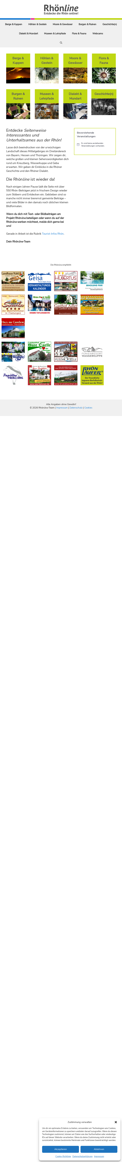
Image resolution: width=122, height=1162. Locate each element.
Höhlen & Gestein (37, 24)
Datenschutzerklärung (82, 1156)
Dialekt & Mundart (28, 33)
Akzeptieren (60, 1149)
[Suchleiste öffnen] (61, 42)
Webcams (97, 33)
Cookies (88, 407)
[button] (115, 1122)
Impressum (99, 1156)
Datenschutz (76, 407)
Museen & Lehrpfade (55, 33)
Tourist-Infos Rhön (53, 234)
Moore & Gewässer (62, 24)
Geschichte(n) (109, 24)
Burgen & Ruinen (87, 24)
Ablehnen (99, 1149)
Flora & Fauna (79, 33)
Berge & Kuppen (13, 24)
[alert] (95, 144)
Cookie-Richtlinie (63, 1156)
